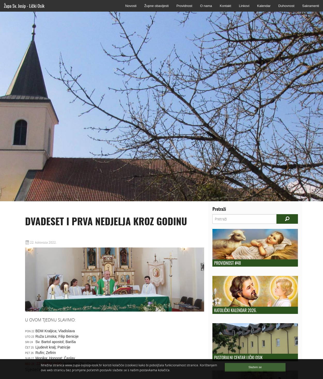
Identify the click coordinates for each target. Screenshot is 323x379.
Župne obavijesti (156, 6)
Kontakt (225, 6)
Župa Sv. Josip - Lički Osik (24, 6)
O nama (206, 6)
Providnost (184, 6)
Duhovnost (286, 6)
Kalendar (264, 6)
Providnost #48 (227, 263)
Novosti (130, 6)
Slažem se (255, 367)
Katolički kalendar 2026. (235, 310)
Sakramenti (310, 6)
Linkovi (244, 6)
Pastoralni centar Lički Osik (238, 357)
